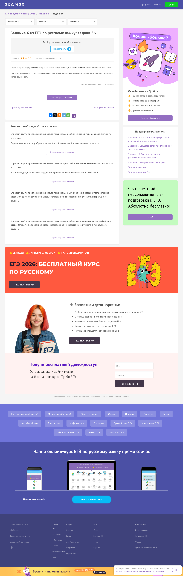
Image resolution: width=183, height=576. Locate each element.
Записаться (23, 284)
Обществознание (89, 413)
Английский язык (29, 423)
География (99, 423)
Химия (166, 413)
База (56, 546)
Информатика (77, 423)
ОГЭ (95, 524)
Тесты (96, 542)
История (129, 413)
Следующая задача (104, 107)
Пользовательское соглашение (152, 571)
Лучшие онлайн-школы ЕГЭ (146, 547)
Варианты (97, 547)
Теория (96, 530)
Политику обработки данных (127, 571)
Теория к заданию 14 (139, 172)
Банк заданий (140, 524)
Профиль (58, 540)
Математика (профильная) (24, 413)
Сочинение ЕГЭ (141, 536)
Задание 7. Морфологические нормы (146, 162)
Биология (148, 413)
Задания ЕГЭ (98, 536)
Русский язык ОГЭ (123, 423)
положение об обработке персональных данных (110, 396)
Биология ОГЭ (117, 432)
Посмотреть (62, 49)
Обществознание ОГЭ (68, 432)
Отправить (128, 383)
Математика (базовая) (59, 413)
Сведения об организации (20, 542)
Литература (54, 423)
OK (176, 570)
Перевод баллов (142, 530)
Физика (111, 413)
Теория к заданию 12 (139, 167)
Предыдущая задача (21, 107)
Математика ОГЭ (150, 423)
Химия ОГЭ (94, 432)
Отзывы (138, 542)
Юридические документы (20, 536)
